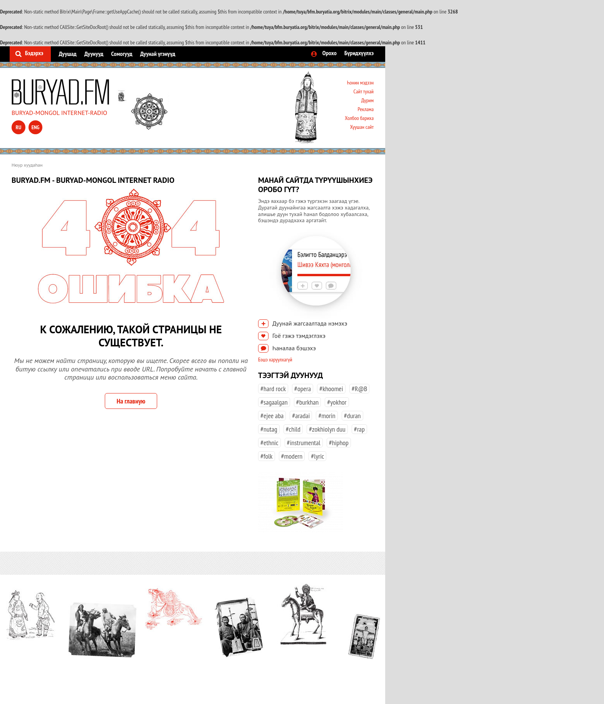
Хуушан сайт (362, 126)
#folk (266, 456)
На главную (131, 401)
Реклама (365, 109)
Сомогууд (121, 53)
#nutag (268, 429)
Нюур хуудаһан (27, 165)
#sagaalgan (274, 402)
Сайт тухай (363, 91)
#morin (326, 415)
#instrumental (303, 442)
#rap (359, 429)
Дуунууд (94, 53)
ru (18, 127)
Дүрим (367, 100)
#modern (292, 456)
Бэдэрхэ (34, 53)
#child (293, 429)
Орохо (329, 53)
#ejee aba (272, 415)
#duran (352, 415)
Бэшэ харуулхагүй (275, 359)
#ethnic (269, 442)
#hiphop (339, 442)
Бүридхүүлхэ (359, 53)
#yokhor (336, 402)
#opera (302, 388)
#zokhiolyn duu (327, 429)
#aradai (301, 415)
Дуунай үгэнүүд (157, 53)
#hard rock (273, 388)
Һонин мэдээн (360, 82)
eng (36, 127)
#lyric (317, 456)
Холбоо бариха (359, 118)
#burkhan (307, 402)
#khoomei (331, 388)
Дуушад (67, 53)
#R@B (359, 388)
